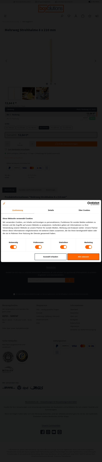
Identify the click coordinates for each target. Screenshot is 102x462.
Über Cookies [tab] (84, 210)
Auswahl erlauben (50, 257)
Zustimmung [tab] (17, 210)
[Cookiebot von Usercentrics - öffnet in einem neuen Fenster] (89, 203)
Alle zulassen (83, 257)
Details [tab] (51, 210)
